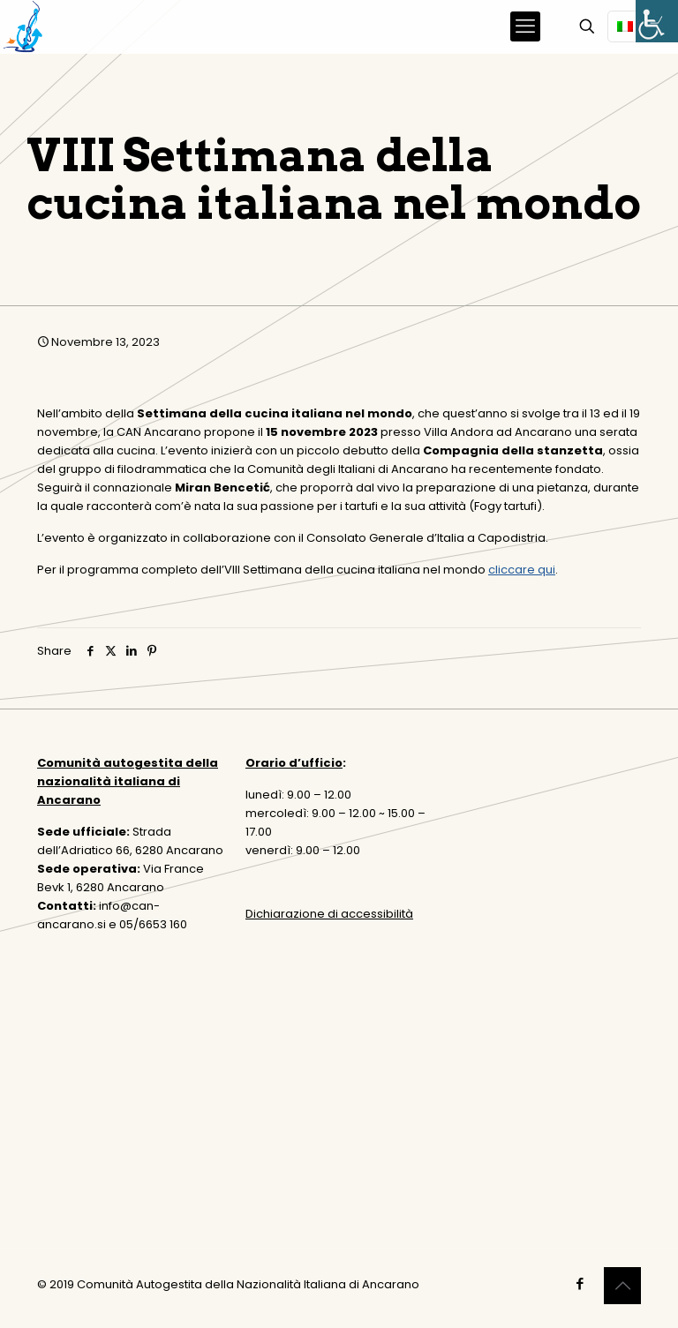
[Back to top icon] (622, 1285)
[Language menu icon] (631, 26)
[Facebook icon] (579, 1283)
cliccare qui (521, 569)
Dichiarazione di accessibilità (329, 913)
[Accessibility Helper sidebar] (657, 21)
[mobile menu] (525, 26)
